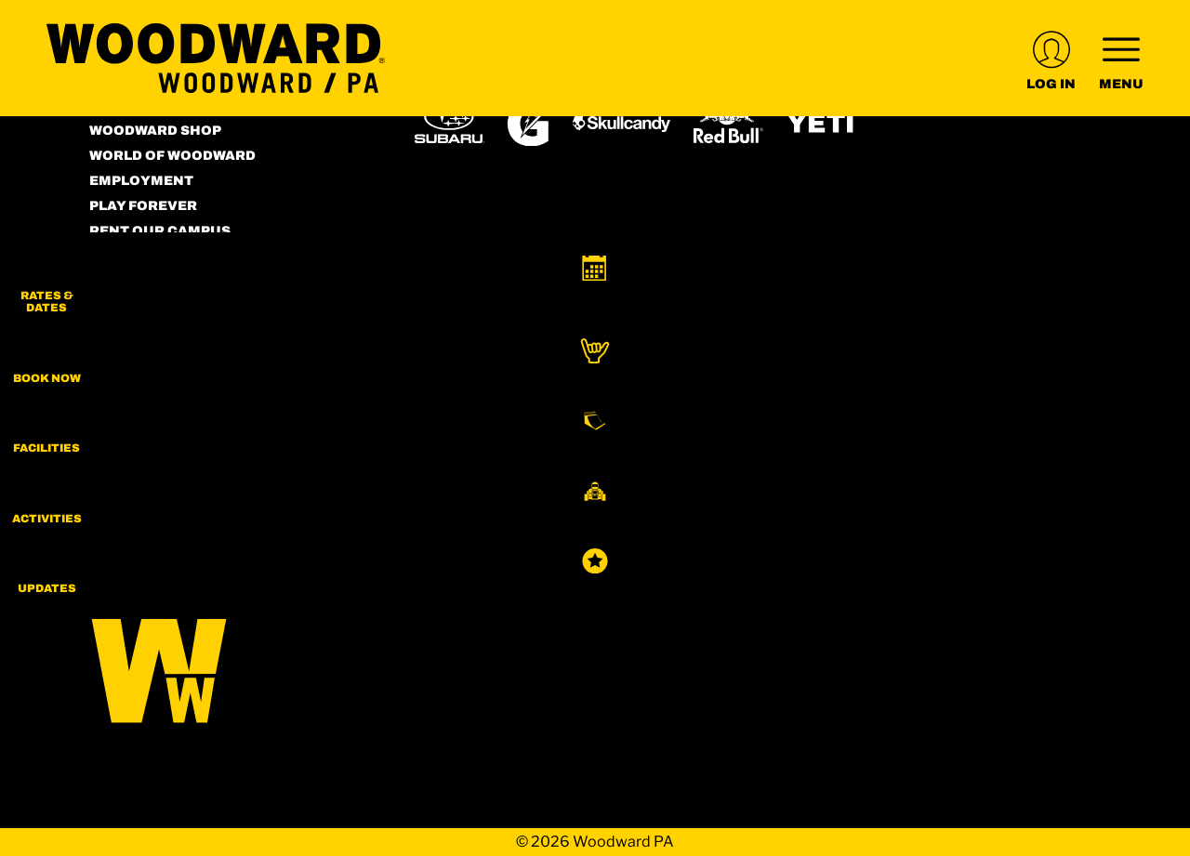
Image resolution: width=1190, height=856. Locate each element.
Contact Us (136, 306)
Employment (141, 181)
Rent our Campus (160, 231)
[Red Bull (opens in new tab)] (728, 123)
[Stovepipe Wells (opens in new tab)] (873, 466)
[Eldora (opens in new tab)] (757, 414)
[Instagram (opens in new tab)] (107, 400)
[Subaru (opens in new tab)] (449, 123)
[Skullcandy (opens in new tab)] (621, 123)
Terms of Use (142, 256)
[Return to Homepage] (215, 58)
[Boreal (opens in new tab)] (561, 414)
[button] (1143, 289)
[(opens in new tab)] (1051, 58)
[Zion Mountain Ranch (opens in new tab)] (457, 522)
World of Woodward (172, 156)
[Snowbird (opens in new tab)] (925, 414)
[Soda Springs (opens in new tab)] (998, 414)
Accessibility (144, 281)
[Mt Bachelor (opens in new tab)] (841, 414)
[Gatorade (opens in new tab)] (528, 123)
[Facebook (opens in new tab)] (159, 400)
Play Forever (143, 206)
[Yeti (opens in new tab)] (821, 123)
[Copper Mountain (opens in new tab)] (659, 414)
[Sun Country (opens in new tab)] (735, 466)
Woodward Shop (155, 131)
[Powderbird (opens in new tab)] (471, 466)
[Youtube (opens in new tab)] (210, 400)
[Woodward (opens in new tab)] (601, 466)
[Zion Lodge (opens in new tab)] (997, 467)
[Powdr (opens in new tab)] (457, 414)
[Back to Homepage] (228, 666)
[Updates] (1143, 604)
